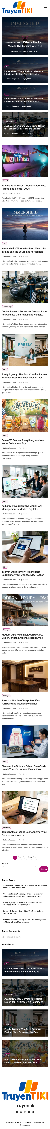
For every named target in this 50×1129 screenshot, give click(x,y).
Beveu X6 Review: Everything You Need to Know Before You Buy (23, 912)
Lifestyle (6, 630)
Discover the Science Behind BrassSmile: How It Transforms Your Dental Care (24, 768)
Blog (4, 369)
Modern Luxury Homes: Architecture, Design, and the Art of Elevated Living (22, 636)
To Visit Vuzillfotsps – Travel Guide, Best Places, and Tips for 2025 (24, 187)
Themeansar (25, 1125)
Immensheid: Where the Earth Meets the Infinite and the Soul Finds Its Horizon (25, 46)
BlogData (37, 1122)
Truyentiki (25, 1105)
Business (6, 827)
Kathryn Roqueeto (19, 51)
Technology (10, 121)
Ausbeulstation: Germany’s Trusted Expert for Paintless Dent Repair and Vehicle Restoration (24, 129)
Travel (5, 181)
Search (5, 863)
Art (25, 37)
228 (30, 858)
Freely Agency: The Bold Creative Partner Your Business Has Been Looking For (24, 376)
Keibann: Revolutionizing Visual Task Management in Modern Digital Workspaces (22, 509)
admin (5, 193)
